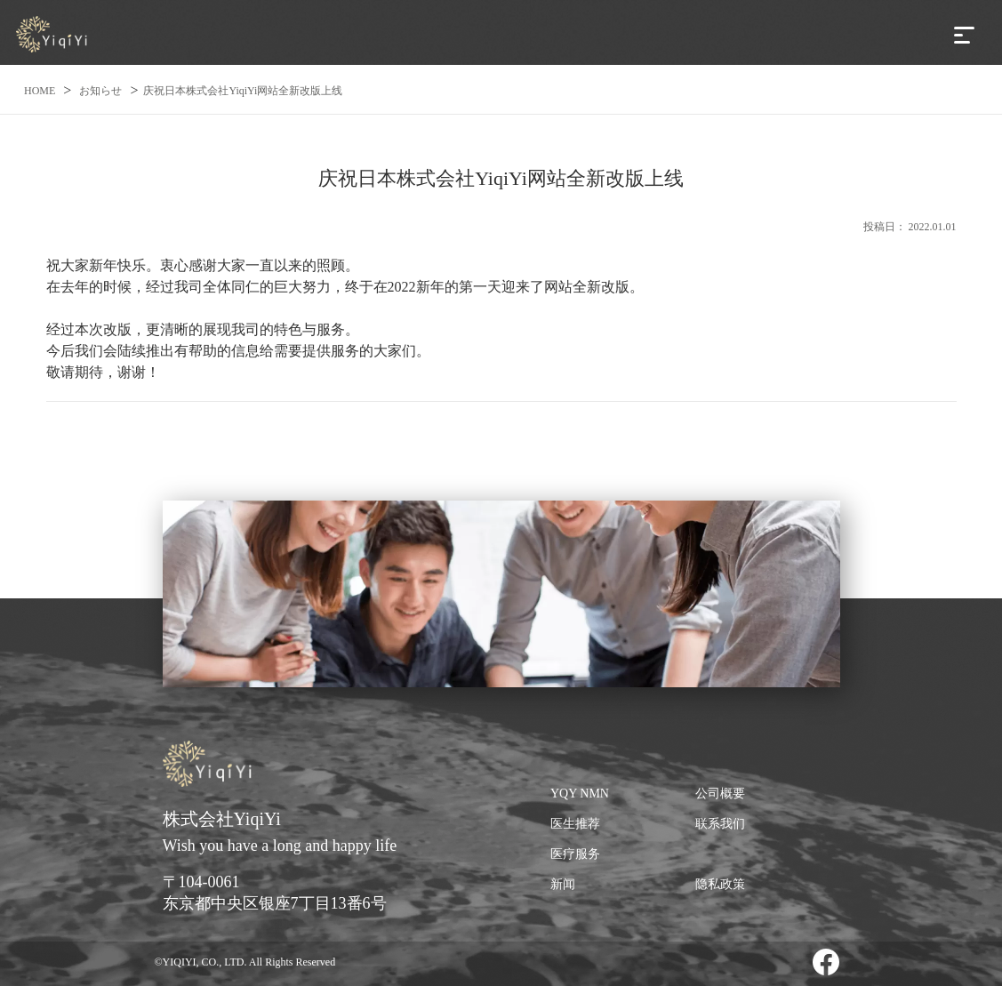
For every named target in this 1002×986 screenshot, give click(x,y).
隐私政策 (720, 884)
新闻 (562, 884)
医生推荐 (575, 823)
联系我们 (720, 823)
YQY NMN (579, 793)
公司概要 (720, 793)
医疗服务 (575, 854)
